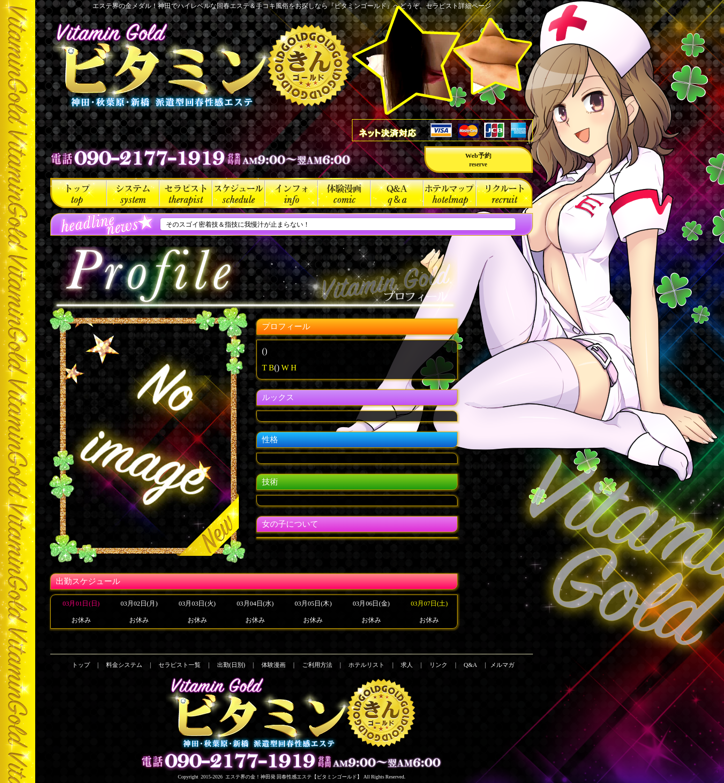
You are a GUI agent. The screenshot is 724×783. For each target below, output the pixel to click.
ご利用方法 (291, 193)
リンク (438, 664)
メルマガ (502, 664)
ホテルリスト (449, 193)
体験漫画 (344, 193)
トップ (78, 193)
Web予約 (478, 160)
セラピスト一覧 (185, 193)
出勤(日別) (238, 193)
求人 (504, 193)
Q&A (397, 193)
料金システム (133, 193)
